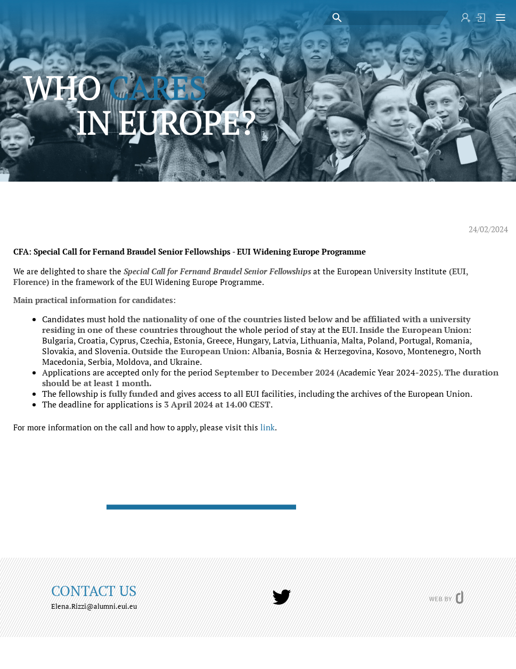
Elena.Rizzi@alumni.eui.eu (94, 606)
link (267, 427)
